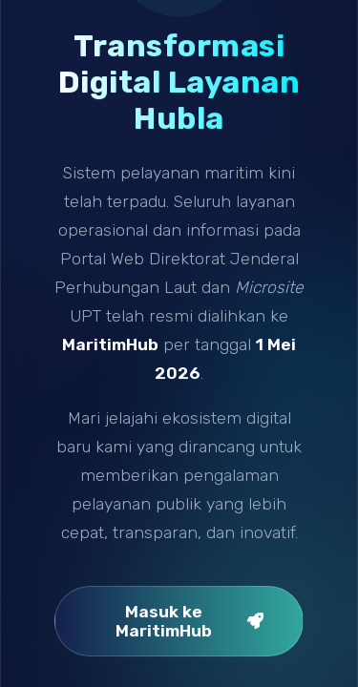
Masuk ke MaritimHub (190, 621)
